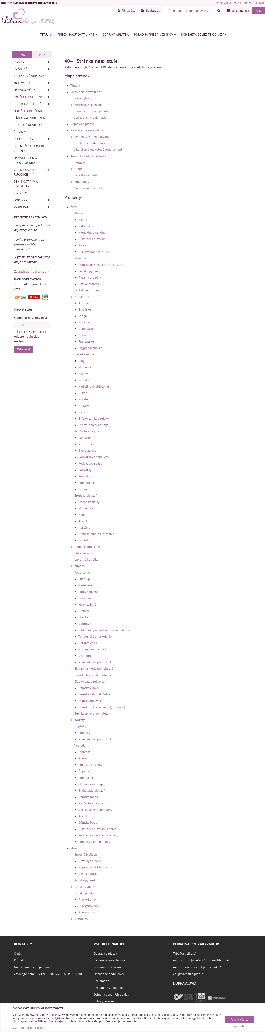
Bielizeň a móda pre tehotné (93, 668)
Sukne (82, 393)
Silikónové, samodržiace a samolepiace (105, 630)
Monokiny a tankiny (91, 232)
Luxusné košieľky (86, 559)
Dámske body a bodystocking (94, 675)
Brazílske (84, 309)
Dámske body (87, 822)
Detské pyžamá (88, 284)
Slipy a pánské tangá (92, 867)
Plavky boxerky (88, 906)
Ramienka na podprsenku (96, 662)
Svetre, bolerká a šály (93, 425)
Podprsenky (82, 572)
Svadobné (85, 656)
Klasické (84, 303)
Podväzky (84, 470)
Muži (73, 848)
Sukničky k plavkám (92, 239)
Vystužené (85, 585)
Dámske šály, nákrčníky (94, 694)
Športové (84, 624)
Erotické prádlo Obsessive (96, 534)
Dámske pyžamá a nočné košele (100, 265)
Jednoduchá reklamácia (90, 117)
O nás (78, 169)
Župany (79, 566)
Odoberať (23, 349)
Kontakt (259, 3)
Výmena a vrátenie (227, 3)
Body (81, 515)
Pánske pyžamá (88, 271)
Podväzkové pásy (90, 463)
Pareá (82, 245)
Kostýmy (84, 527)
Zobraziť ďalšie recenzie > (31, 271)
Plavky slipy (86, 912)
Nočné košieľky (88, 502)
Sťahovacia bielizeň (87, 553)
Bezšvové (84, 335)
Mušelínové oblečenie (93, 386)
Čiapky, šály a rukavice (89, 681)
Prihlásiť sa (126, 10)
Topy (81, 412)
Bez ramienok (87, 643)
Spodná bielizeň (85, 854)
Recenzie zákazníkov (88, 105)
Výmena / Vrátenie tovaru (91, 137)
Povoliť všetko (239, 1019)
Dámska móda (84, 354)
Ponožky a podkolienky (94, 842)
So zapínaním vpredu (93, 649)
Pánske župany (84, 887)
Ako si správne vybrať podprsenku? (98, 149)
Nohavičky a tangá (91, 784)
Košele (83, 399)
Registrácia (150, 10)
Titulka (46, 34)
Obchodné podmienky (89, 143)
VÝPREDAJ (81, 919)
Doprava (247, 3)
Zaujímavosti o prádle (89, 188)
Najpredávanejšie (90, 348)
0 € (258, 11)
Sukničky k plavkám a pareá (97, 829)
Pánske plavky (84, 893)
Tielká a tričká (88, 874)
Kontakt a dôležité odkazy (204, 34)
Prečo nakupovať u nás (77, 34)
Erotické (84, 611)
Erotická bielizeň (85, 495)
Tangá (82, 316)
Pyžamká (80, 258)
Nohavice (84, 367)
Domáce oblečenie (87, 547)
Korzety (83, 521)
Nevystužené (87, 604)
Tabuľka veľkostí (85, 175)
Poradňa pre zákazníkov (155, 34)
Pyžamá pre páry (89, 277)
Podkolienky (86, 483)
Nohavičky (81, 297)
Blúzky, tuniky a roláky (93, 418)
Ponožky (84, 476)
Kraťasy (83, 406)
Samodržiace (87, 450)
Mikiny (83, 374)
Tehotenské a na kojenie (95, 636)
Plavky (79, 213)
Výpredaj (80, 745)
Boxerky (83, 322)
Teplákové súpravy (87, 290)
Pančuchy (84, 438)
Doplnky (84, 540)
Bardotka (84, 598)
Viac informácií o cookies (29, 1028)
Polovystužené (88, 592)
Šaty (81, 361)
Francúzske (86, 341)
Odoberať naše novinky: (30, 318)
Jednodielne (86, 226)
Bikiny (82, 220)
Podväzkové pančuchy (93, 457)
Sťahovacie (86, 329)
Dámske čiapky (88, 688)
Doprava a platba (115, 34)
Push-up (84, 579)
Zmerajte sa (82, 182)
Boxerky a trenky (89, 861)
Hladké (83, 617)
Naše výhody (83, 98)
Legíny (82, 489)
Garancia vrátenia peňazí (91, 111)
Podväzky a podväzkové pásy (98, 835)
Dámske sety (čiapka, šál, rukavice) (101, 707)
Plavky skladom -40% (93, 252)
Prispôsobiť (239, 1026)
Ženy (73, 207)
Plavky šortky (87, 899)
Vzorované (85, 444)
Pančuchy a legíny (86, 431)
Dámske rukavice (90, 701)
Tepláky (83, 380)
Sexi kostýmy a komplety (91, 713)
